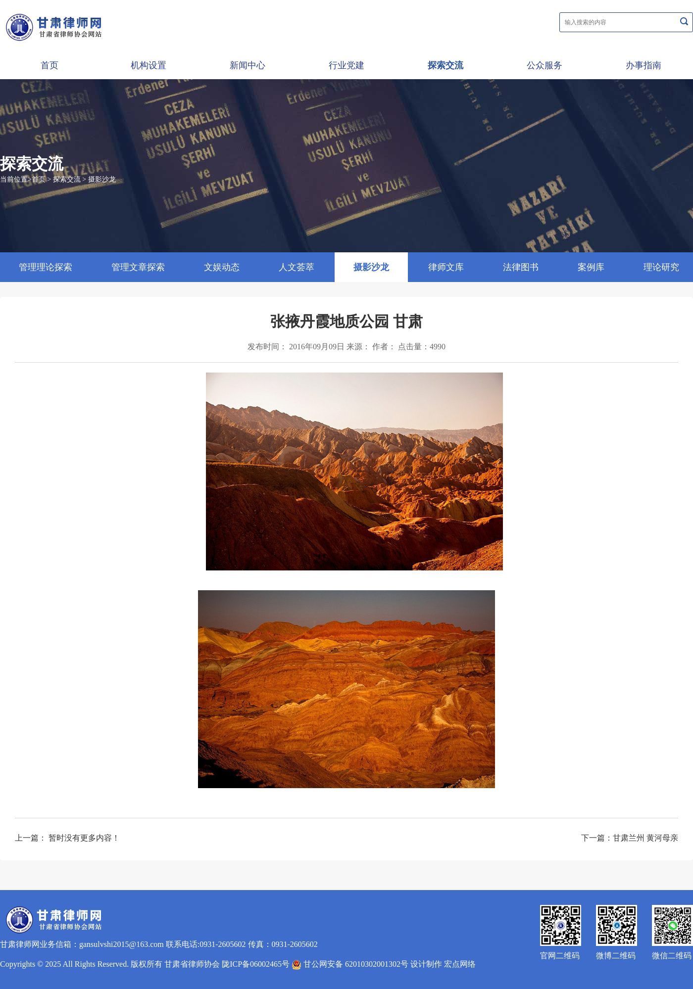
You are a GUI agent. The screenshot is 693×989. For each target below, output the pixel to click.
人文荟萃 (296, 267)
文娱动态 (222, 267)
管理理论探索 (45, 267)
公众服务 (544, 65)
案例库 (591, 267)
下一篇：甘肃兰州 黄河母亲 (629, 838)
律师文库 (446, 267)
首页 (49, 65)
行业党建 (346, 65)
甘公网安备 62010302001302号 (350, 964)
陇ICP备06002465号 (256, 964)
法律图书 (521, 267)
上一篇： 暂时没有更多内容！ (67, 838)
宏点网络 (460, 964)
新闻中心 (247, 65)
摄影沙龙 (102, 179)
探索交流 (445, 65)
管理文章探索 (138, 267)
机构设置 (148, 65)
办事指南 (643, 65)
